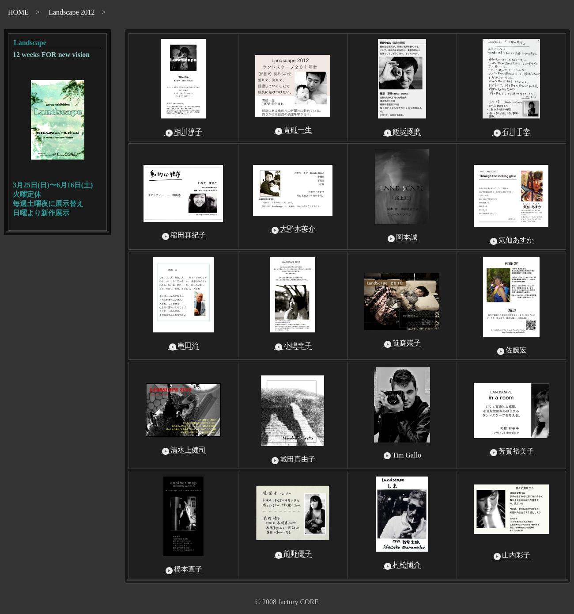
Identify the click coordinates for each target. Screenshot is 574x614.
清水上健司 (183, 450)
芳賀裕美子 (511, 451)
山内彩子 (511, 555)
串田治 (183, 346)
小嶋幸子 (293, 346)
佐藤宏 (511, 350)
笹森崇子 (402, 343)
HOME (18, 12)
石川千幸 (511, 132)
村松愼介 (402, 565)
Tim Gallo (401, 455)
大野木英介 (292, 229)
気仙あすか (511, 240)
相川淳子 (183, 132)
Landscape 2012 (70, 12)
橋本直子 (183, 569)
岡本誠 (401, 237)
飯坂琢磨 (402, 132)
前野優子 (293, 554)
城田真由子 (292, 459)
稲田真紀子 (183, 235)
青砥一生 (293, 130)
